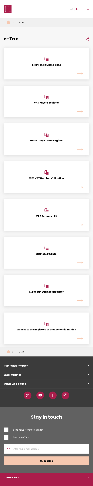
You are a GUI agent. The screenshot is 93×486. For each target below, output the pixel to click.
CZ (71, 9)
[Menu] (85, 9)
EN (77, 9)
